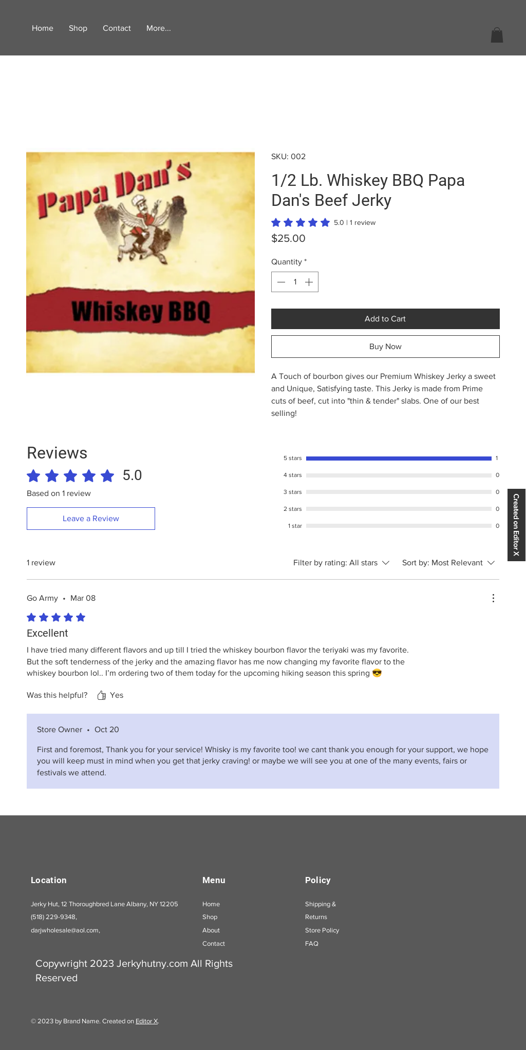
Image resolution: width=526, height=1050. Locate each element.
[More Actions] (493, 598)
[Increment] (310, 282)
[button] (497, 35)
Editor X (147, 1021)
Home (211, 904)
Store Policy (322, 930)
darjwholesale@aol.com (65, 930)
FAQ (311, 943)
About (211, 930)
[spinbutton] (295, 282)
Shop (209, 917)
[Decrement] (280, 282)
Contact (213, 943)
